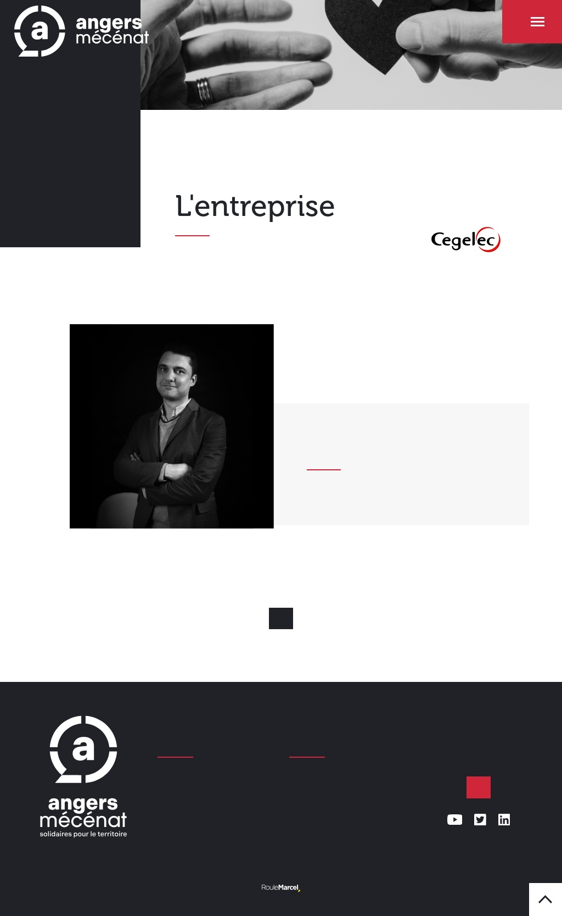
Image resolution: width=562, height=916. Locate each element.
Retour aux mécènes (281, 619)
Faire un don (479, 787)
